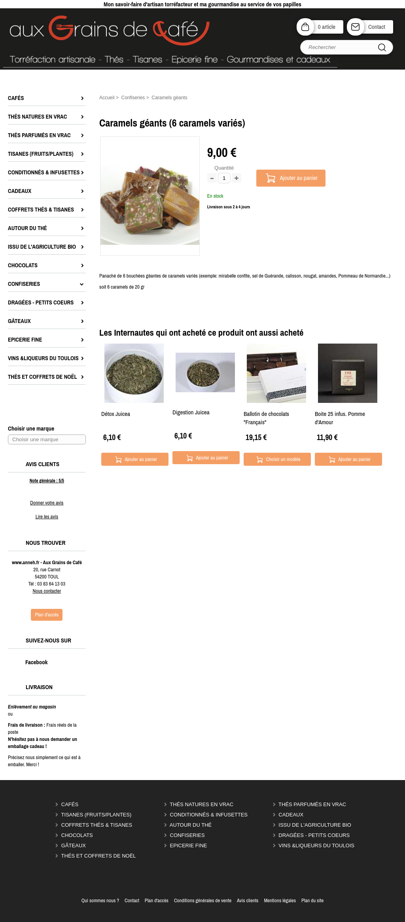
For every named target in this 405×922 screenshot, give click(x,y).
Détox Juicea (115, 414)
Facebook (28, 662)
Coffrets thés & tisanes (96, 825)
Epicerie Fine (188, 845)
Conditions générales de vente (202, 900)
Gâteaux (73, 845)
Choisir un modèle (283, 459)
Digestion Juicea (191, 412)
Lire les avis (47, 516)
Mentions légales (280, 900)
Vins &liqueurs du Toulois (316, 845)
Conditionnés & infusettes (209, 815)
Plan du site (312, 900)
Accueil (107, 97)
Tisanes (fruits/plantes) (96, 815)
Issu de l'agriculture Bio (314, 825)
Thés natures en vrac (201, 804)
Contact (376, 27)
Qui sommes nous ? (100, 900)
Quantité (224, 168)
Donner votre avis (46, 502)
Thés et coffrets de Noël (98, 856)
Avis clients (247, 900)
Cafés (69, 804)
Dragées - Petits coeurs (314, 835)
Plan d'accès (156, 900)
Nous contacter (47, 591)
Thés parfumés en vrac (312, 804)
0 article (326, 27)
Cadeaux (290, 815)
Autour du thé (191, 825)
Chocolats (77, 835)
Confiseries (187, 835)
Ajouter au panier (299, 178)
